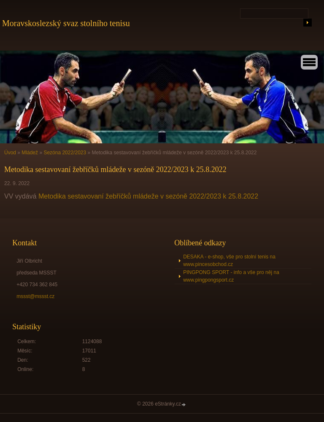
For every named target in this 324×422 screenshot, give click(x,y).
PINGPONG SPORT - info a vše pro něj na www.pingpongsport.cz (231, 276)
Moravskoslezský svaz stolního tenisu (66, 23)
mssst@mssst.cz (35, 296)
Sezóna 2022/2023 (64, 153)
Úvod (10, 153)
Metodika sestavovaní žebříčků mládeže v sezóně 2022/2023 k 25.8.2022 (148, 196)
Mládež (30, 153)
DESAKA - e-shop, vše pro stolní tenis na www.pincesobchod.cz (229, 260)
